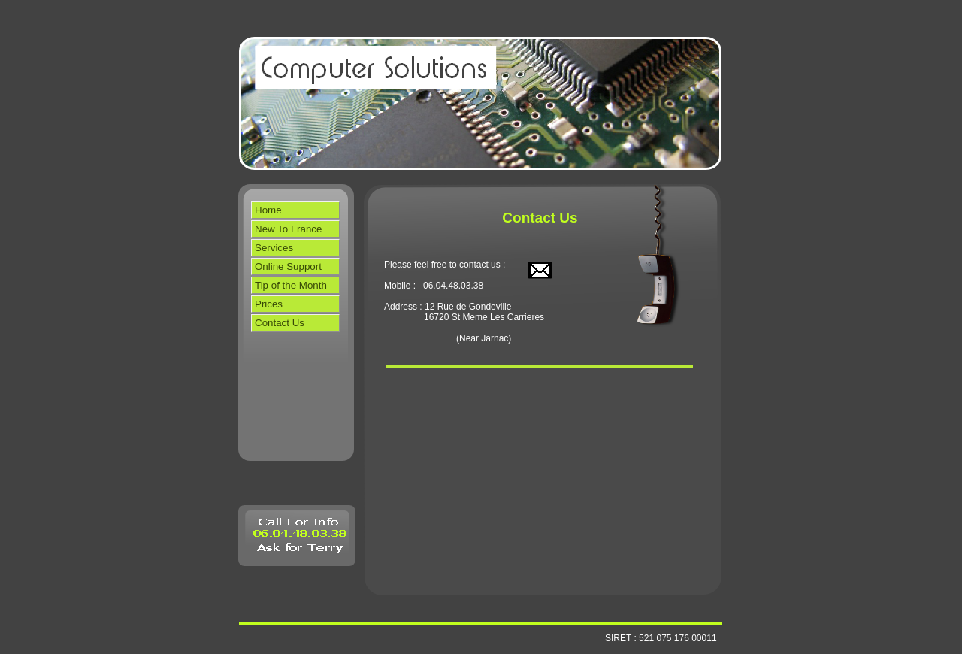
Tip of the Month (291, 285)
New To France (288, 229)
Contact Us (279, 323)
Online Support (288, 266)
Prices (269, 304)
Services (274, 247)
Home (268, 210)
